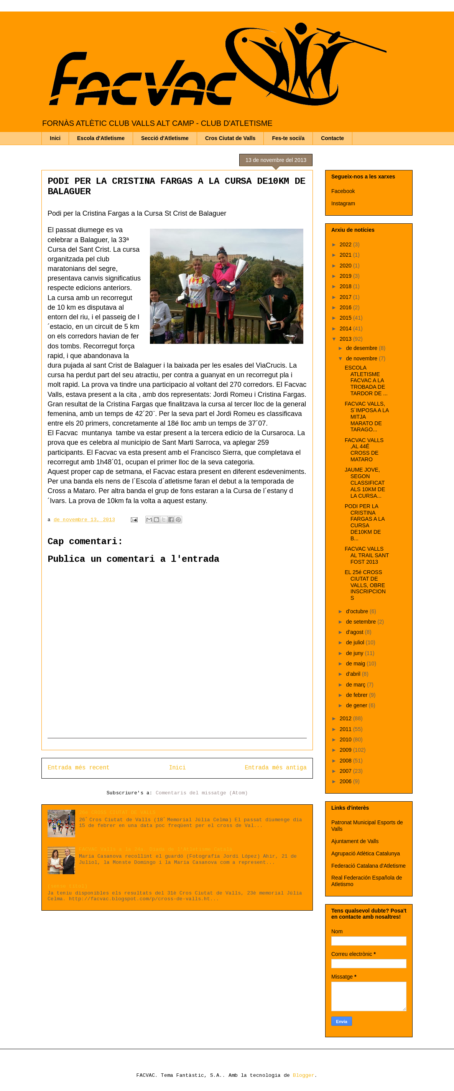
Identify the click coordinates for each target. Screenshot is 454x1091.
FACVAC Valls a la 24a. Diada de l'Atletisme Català (155, 849)
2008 (346, 761)
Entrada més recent (79, 767)
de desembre (362, 348)
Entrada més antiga (276, 767)
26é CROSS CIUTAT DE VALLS (117, 812)
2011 (346, 729)
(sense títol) (67, 886)
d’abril (354, 674)
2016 (346, 307)
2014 (346, 328)
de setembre (361, 622)
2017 (346, 297)
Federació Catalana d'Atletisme (368, 866)
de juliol (355, 642)
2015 (346, 318)
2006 (346, 781)
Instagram (343, 203)
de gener (357, 705)
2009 (346, 750)
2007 (346, 771)
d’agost (355, 632)
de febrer (357, 695)
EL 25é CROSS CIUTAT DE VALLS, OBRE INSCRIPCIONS (365, 585)
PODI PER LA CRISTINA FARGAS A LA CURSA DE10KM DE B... (365, 522)
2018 (346, 286)
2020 (346, 265)
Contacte (332, 138)
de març (356, 685)
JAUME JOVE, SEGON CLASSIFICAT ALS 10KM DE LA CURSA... (365, 482)
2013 (346, 339)
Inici (55, 138)
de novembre (362, 358)
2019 (346, 276)
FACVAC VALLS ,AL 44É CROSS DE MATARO (364, 449)
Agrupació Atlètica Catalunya (365, 853)
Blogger (303, 1075)
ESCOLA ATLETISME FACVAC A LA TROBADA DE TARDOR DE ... (366, 380)
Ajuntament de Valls (354, 841)
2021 (346, 255)
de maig (356, 663)
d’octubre (357, 611)
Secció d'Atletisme (165, 138)
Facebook (343, 191)
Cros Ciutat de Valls (230, 138)
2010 (346, 739)
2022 (346, 244)
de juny (355, 653)
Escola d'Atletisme (101, 138)
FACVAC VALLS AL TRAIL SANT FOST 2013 (367, 555)
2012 (346, 718)
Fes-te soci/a (288, 138)
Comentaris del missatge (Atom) (202, 793)
